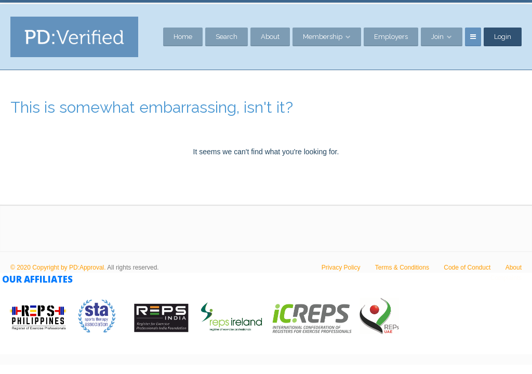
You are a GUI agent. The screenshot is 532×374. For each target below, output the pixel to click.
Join (437, 37)
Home (183, 37)
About (270, 37)
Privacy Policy (341, 267)
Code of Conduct (467, 267)
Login (502, 37)
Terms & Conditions (402, 267)
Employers (391, 37)
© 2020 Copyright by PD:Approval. (58, 267)
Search (226, 37)
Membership (322, 37)
